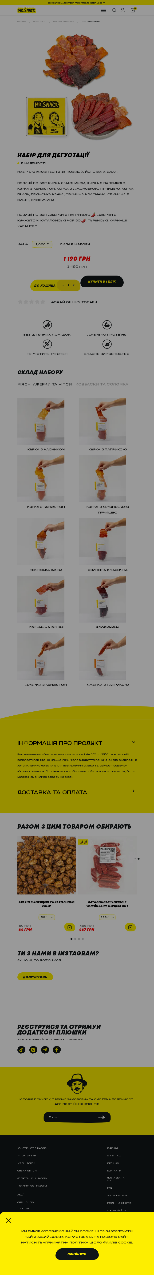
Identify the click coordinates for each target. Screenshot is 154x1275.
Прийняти (76, 1254)
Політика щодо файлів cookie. (101, 1241)
